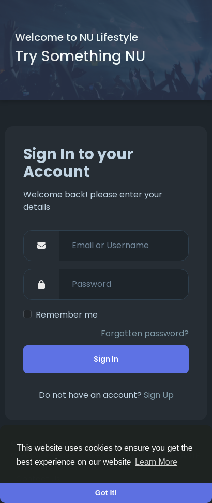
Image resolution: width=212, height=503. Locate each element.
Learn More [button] (156, 461)
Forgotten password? (145, 333)
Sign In (106, 359)
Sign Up (159, 395)
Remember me (67, 315)
